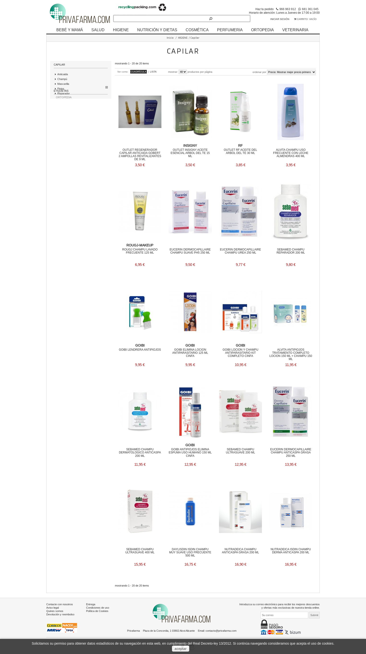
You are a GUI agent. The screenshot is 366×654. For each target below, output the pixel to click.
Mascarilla (63, 84)
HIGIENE (121, 30)
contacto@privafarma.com (221, 629)
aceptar (181, 649)
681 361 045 (310, 9)
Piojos (60, 88)
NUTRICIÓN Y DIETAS (157, 30)
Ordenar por (259, 72)
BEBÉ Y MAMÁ (69, 30)
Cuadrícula (138, 71)
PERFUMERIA (230, 30)
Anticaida (62, 74)
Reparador (63, 93)
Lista (153, 71)
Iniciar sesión (279, 19)
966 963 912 (287, 9)
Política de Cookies (97, 610)
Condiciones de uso (97, 606)
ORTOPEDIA (262, 30)
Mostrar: (173, 71)
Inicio (170, 37)
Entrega (90, 603)
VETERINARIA (295, 30)
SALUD (98, 30)
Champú (62, 79)
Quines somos (54, 610)
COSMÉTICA (197, 30)
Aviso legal (52, 606)
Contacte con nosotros (59, 603)
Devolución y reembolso (60, 613)
